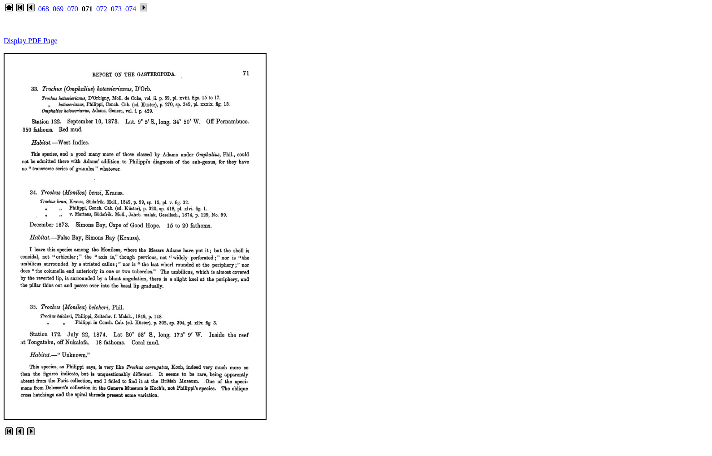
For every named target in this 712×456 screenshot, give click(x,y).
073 (116, 9)
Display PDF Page (30, 40)
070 (72, 9)
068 (43, 9)
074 (130, 9)
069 (58, 9)
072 (101, 9)
